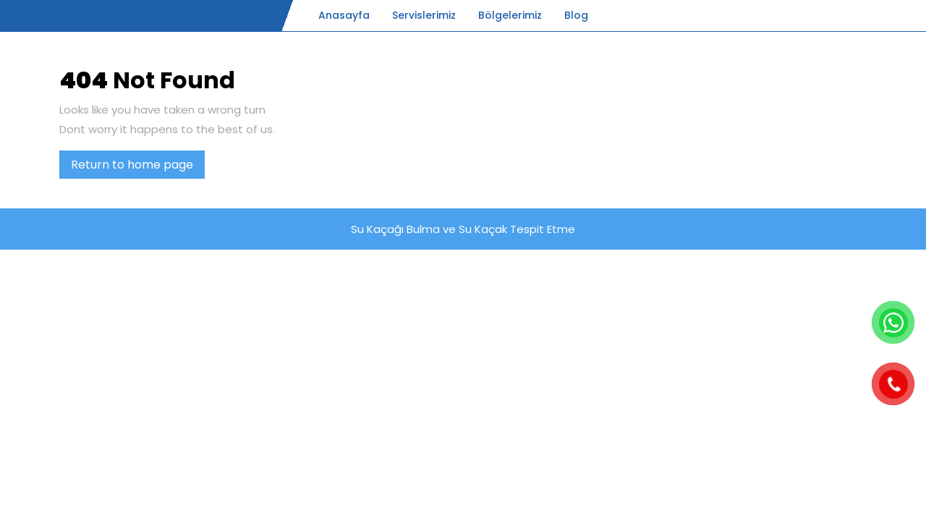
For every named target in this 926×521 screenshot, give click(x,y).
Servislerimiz (424, 15)
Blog (576, 15)
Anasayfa (344, 15)
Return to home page (138, 167)
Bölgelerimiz (510, 15)
